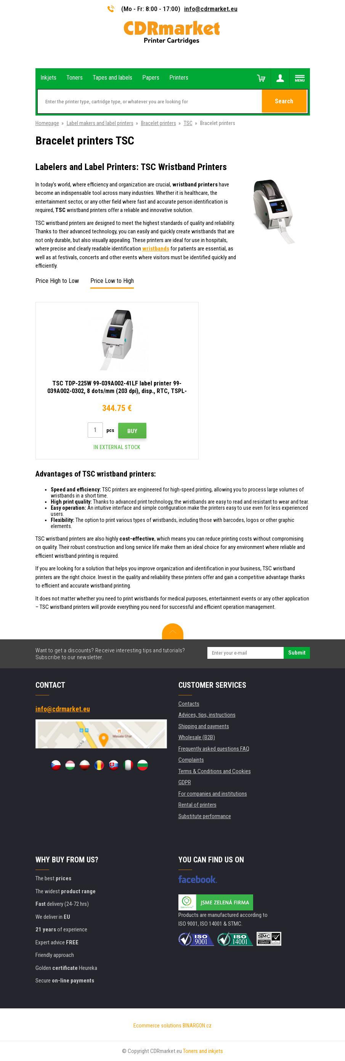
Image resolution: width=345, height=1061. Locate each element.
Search (284, 102)
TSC (188, 123)
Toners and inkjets (203, 1051)
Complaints (191, 759)
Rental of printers (197, 804)
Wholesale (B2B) (196, 737)
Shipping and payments (203, 726)
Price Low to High (112, 280)
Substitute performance (204, 816)
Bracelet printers (158, 123)
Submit (296, 652)
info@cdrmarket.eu (210, 9)
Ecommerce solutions (157, 1025)
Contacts (188, 703)
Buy (119, 431)
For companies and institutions (212, 793)
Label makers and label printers (100, 123)
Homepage (47, 123)
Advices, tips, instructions (207, 714)
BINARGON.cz (197, 1025)
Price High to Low (57, 280)
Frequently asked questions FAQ (213, 748)
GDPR (184, 782)
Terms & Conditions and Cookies (214, 771)
